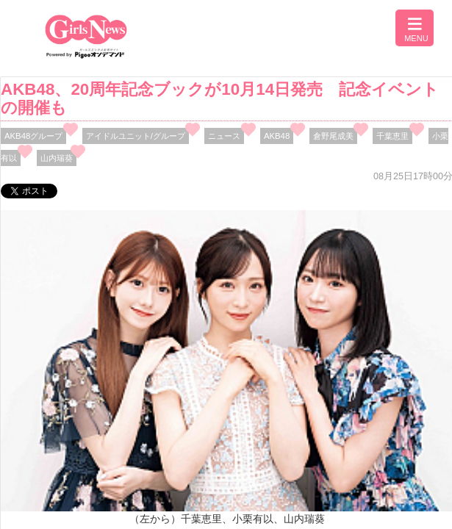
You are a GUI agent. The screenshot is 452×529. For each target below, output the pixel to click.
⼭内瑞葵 (56, 158)
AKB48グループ (33, 136)
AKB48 (277, 136)
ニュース (224, 136)
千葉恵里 (392, 136)
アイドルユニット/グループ (135, 136)
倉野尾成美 (333, 136)
